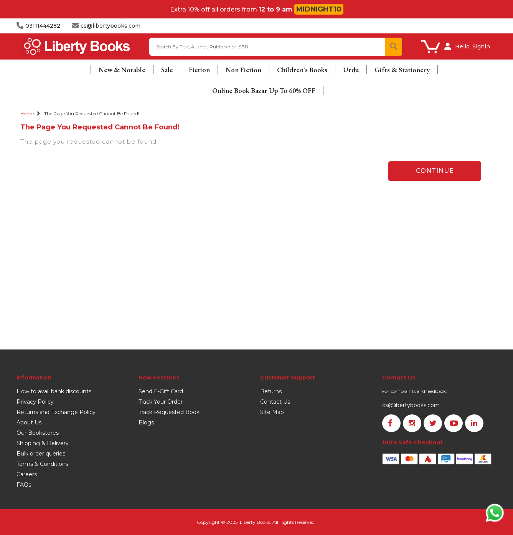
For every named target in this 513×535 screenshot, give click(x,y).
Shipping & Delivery (42, 443)
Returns (271, 391)
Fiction (199, 69)
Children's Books (302, 69)
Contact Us (275, 401)
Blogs (146, 422)
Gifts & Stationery (402, 69)
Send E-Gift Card (161, 391)
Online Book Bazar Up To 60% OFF (263, 90)
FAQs (23, 484)
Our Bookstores (37, 432)
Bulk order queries (40, 453)
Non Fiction (243, 69)
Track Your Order (161, 401)
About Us (28, 422)
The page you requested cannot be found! (91, 113)
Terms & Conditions (42, 463)
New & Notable (122, 69)
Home (27, 113)
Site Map (272, 412)
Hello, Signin (472, 46)
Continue (435, 170)
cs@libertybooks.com (411, 405)
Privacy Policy (35, 401)
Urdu (351, 69)
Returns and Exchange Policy (56, 412)
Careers (26, 474)
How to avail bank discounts (53, 391)
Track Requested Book (169, 412)
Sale (167, 69)
